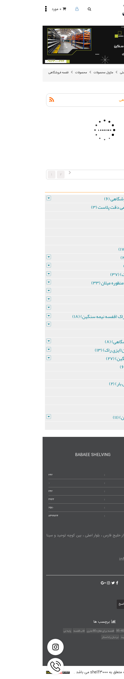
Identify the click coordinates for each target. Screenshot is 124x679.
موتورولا (95, 630)
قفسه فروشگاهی (16, 72)
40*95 (77, 630)
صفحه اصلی (84, 72)
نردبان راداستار (67, 637)
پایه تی (25, 630)
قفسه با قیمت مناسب (105, 637)
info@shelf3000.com (95, 559)
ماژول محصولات (60, 72)
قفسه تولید (84, 637)
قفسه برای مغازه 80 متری (57, 630)
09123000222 (104, 550)
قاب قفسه (36, 630)
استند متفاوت (109, 630)
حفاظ (86, 630)
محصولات (38, 72)
